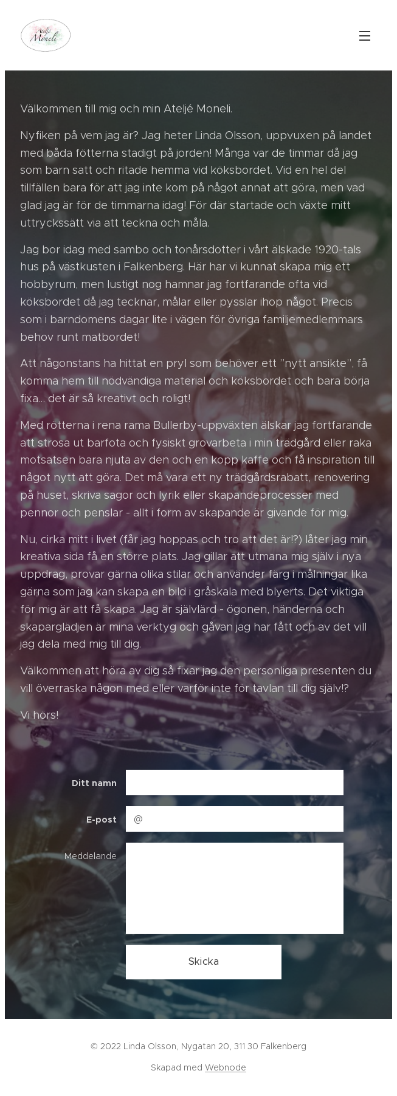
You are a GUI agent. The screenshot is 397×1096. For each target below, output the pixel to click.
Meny (364, 35)
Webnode (225, 1067)
